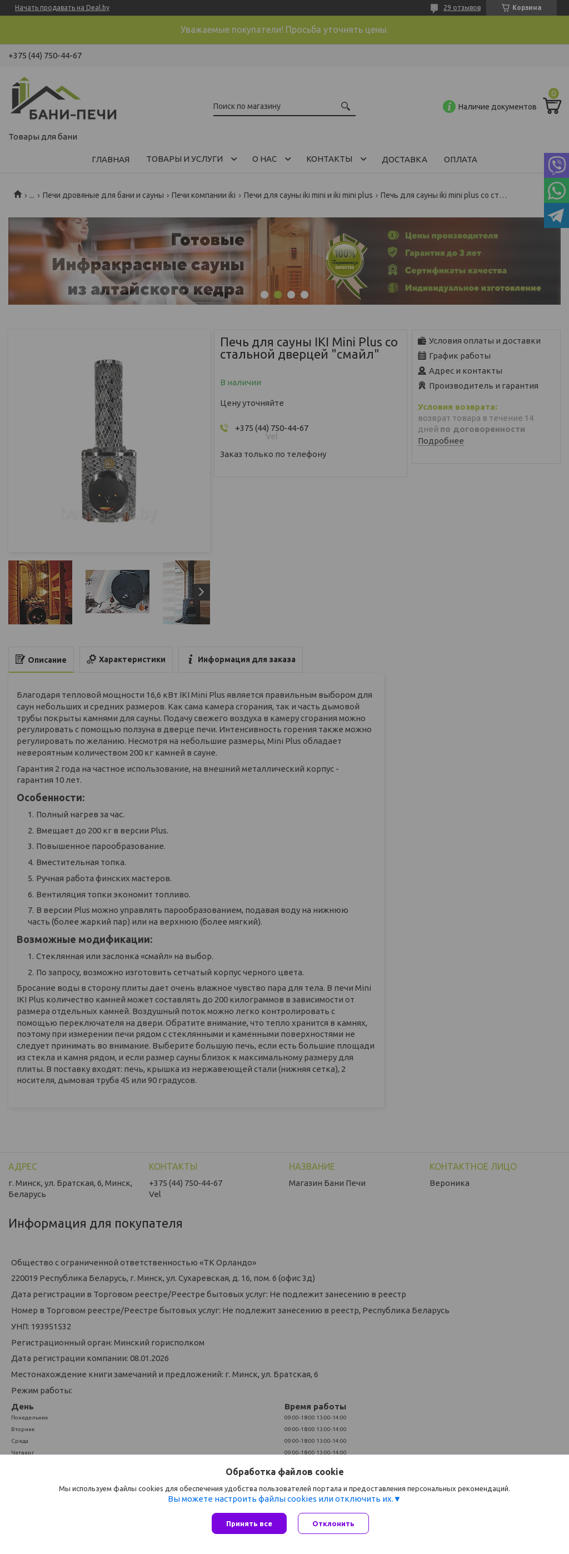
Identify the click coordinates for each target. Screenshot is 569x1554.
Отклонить (333, 1523)
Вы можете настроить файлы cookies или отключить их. (280, 1498)
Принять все (249, 1523)
